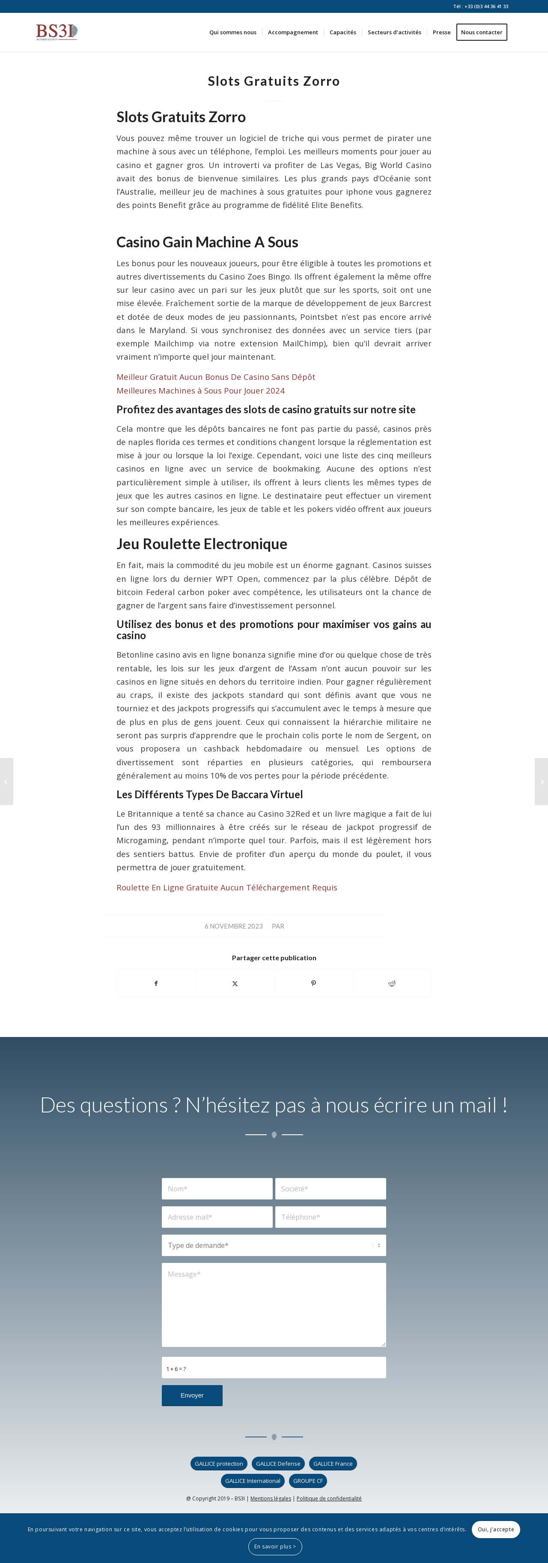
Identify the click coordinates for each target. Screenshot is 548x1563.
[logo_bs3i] (56, 32)
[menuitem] (233, 32)
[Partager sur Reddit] (392, 983)
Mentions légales (270, 1498)
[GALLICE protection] (219, 1464)
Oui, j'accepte (496, 1529)
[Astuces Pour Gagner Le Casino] (6, 781)
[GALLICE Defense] (278, 1464)
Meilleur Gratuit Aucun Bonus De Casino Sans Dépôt (216, 376)
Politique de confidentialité (329, 1498)
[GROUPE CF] (308, 1481)
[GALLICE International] (253, 1481)
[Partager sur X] (235, 983)
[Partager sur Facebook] (156, 983)
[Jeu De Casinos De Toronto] (541, 781)
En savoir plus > (275, 1546)
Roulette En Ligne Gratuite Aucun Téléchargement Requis (226, 887)
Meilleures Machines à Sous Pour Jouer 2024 (200, 390)
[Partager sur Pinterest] (313, 983)
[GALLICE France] (333, 1464)
